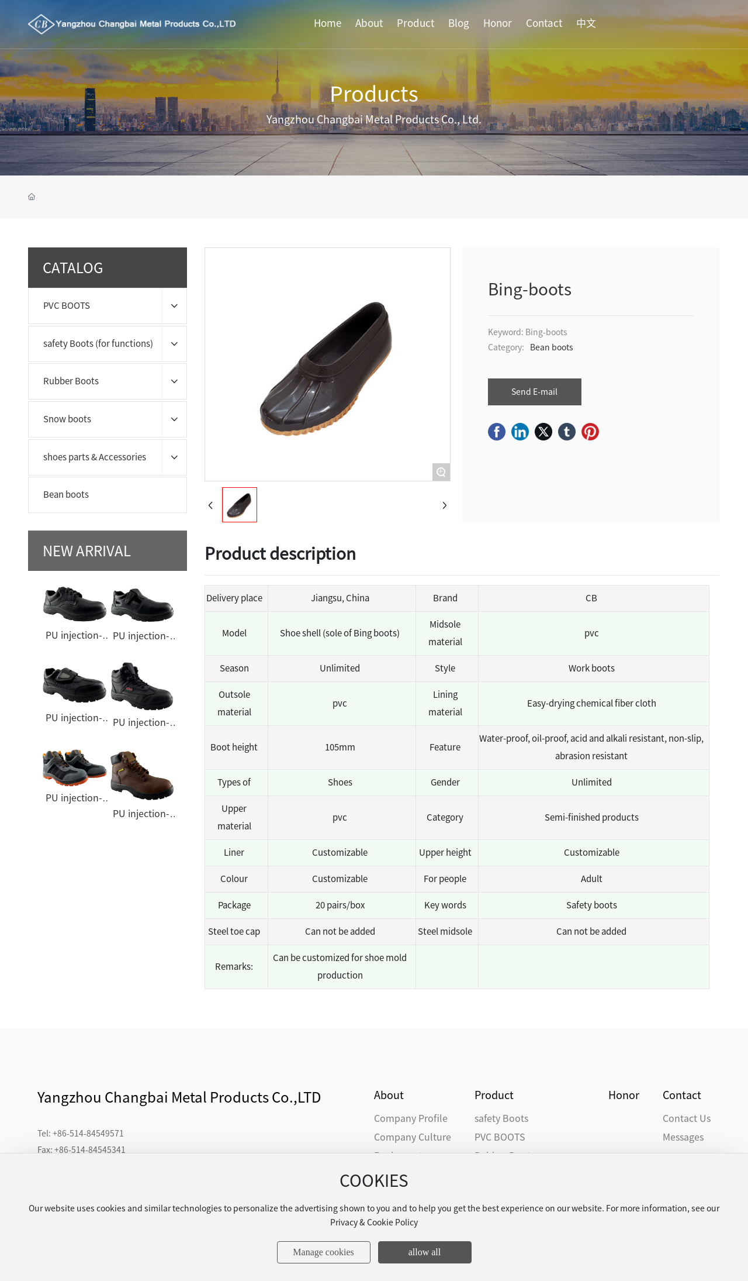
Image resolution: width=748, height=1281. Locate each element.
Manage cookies (323, 1252)
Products (374, 93)
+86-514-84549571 (88, 1134)
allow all (424, 1252)
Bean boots (551, 347)
